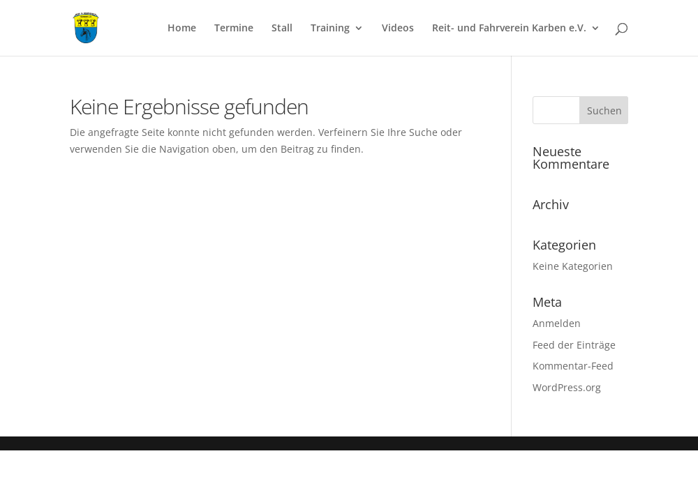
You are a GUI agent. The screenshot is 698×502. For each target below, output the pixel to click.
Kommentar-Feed (573, 365)
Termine (233, 28)
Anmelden (557, 323)
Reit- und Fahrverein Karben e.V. (509, 28)
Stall (282, 28)
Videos (398, 28)
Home (182, 28)
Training (330, 28)
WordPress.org (567, 387)
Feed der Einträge (574, 344)
